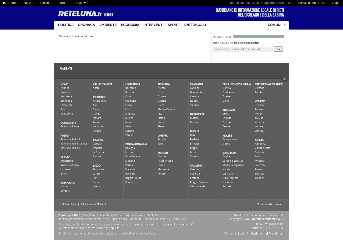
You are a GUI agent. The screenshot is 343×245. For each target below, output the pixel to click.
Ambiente (108, 25)
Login (335, 3)
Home (12, 3)
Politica (66, 25)
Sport (173, 25)
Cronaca (86, 25)
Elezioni (45, 3)
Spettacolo (194, 25)
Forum (62, 3)
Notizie (28, 3)
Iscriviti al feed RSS (311, 3)
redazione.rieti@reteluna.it (266, 233)
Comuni (274, 25)
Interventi (153, 25)
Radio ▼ (80, 3)
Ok (278, 49)
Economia (130, 25)
